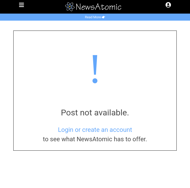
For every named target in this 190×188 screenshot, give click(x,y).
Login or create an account (95, 129)
